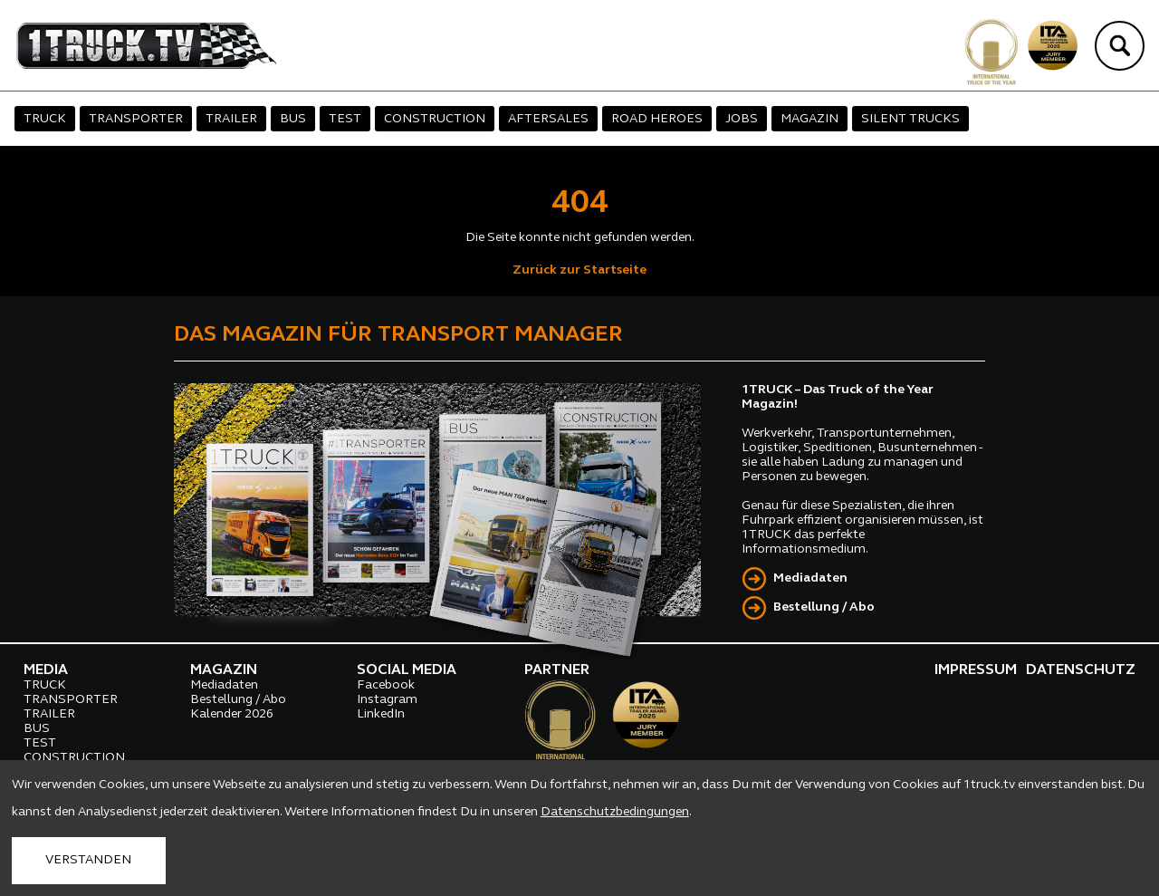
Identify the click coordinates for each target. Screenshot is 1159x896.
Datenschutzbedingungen (615, 812)
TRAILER (231, 119)
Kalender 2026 (231, 714)
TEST (345, 119)
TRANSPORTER (136, 119)
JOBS (741, 119)
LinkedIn (381, 714)
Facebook (386, 685)
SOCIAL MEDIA (406, 670)
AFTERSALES (548, 119)
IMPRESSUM (975, 670)
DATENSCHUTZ (1080, 670)
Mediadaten (810, 578)
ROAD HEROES (657, 119)
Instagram (387, 700)
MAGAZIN (809, 119)
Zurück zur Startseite (579, 270)
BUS (293, 119)
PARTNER (556, 670)
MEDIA (46, 670)
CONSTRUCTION (434, 119)
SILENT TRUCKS (910, 119)
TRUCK (45, 119)
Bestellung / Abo (824, 607)
